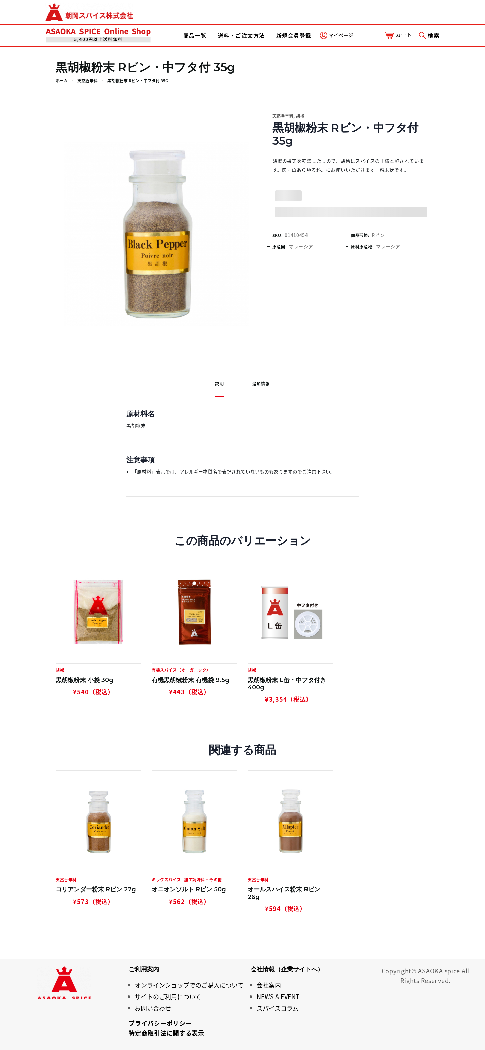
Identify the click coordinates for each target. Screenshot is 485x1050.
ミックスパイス (166, 880)
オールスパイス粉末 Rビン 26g (284, 893)
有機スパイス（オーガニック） (181, 670)
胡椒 (300, 116)
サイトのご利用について (168, 996)
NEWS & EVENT (278, 996)
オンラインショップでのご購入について (189, 985)
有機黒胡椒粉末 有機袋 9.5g (190, 680)
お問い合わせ (153, 1008)
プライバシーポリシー (160, 1023)
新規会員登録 (294, 35)
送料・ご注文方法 (241, 35)
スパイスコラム (277, 1008)
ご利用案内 (144, 969)
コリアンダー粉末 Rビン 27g (96, 889)
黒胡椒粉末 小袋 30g (85, 680)
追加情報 (261, 384)
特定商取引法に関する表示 (166, 1033)
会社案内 (269, 985)
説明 (219, 384)
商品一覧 (195, 35)
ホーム (62, 81)
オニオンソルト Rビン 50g (189, 889)
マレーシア (301, 246)
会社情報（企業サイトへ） (287, 969)
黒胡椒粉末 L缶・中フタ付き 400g (287, 683)
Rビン (378, 235)
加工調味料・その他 (203, 880)
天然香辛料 (87, 81)
